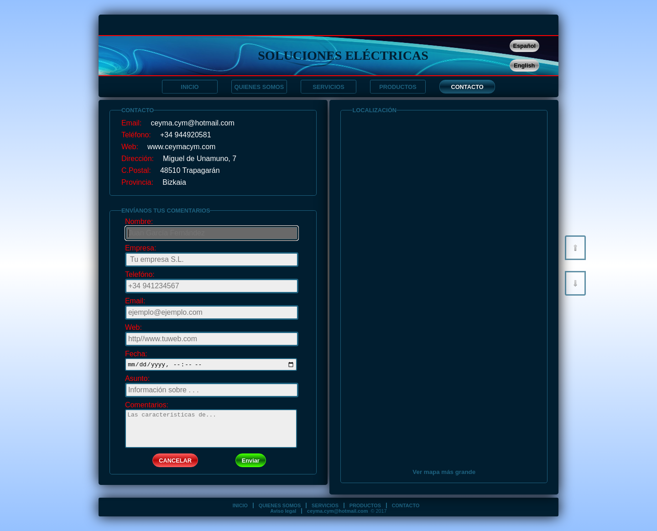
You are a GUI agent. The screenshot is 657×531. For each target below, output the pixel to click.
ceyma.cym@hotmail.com (337, 511)
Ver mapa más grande (443, 472)
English (524, 65)
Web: (133, 327)
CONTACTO (467, 86)
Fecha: (136, 354)
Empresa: (140, 248)
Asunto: (137, 380)
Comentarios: (146, 406)
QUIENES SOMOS (259, 86)
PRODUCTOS (398, 86)
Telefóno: (140, 274)
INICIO (189, 86)
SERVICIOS (328, 86)
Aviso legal (283, 511)
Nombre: (139, 221)
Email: (135, 301)
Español (524, 45)
